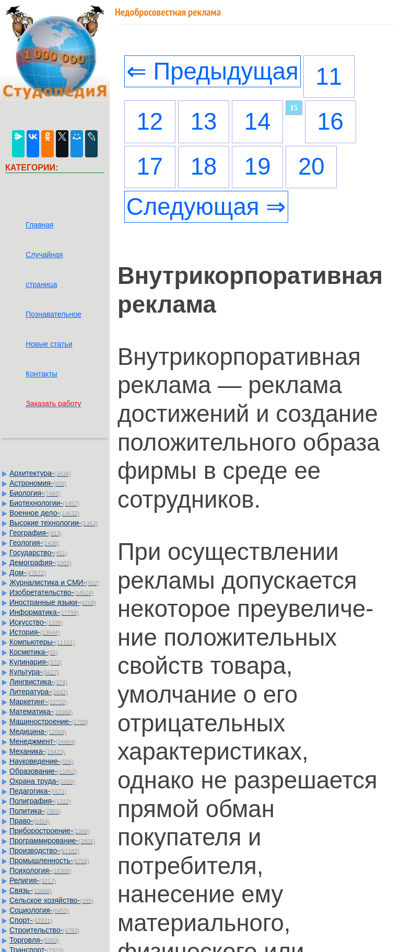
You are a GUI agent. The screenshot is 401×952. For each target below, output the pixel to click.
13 (204, 121)
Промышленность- (49, 860)
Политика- (35, 811)
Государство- (38, 552)
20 (311, 166)
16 (330, 121)
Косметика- (33, 652)
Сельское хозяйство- (51, 900)
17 (150, 166)
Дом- (27, 572)
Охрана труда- (42, 781)
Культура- (34, 672)
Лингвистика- (38, 682)
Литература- (38, 691)
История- (34, 632)
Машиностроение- (48, 721)
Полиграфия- (40, 801)
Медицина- (37, 731)
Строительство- (44, 930)
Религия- (32, 880)
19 (257, 166)
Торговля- (34, 940)
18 (204, 166)
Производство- (44, 850)
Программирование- (52, 840)
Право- (29, 821)
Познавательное (53, 314)
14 (257, 121)
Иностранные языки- (52, 602)
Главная (39, 225)
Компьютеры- (42, 642)
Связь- (30, 890)
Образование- (43, 771)
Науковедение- (41, 761)
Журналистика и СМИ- (54, 582)
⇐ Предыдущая (212, 71)
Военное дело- (44, 513)
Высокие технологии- (53, 523)
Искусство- (36, 622)
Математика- (41, 711)
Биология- (35, 493)
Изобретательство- (51, 592)
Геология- (34, 542)
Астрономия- (37, 483)
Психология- (40, 870)
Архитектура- (40, 473)
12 (150, 121)
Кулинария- (35, 662)
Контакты (41, 374)
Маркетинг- (38, 701)
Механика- (37, 751)
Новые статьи (49, 344)
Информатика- (44, 612)
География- (35, 533)
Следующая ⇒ (206, 206)
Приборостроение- (49, 831)
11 (329, 76)
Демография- (40, 562)
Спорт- (30, 920)
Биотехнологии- (44, 503)
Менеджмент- (42, 741)
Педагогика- (38, 791)
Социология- (39, 910)
